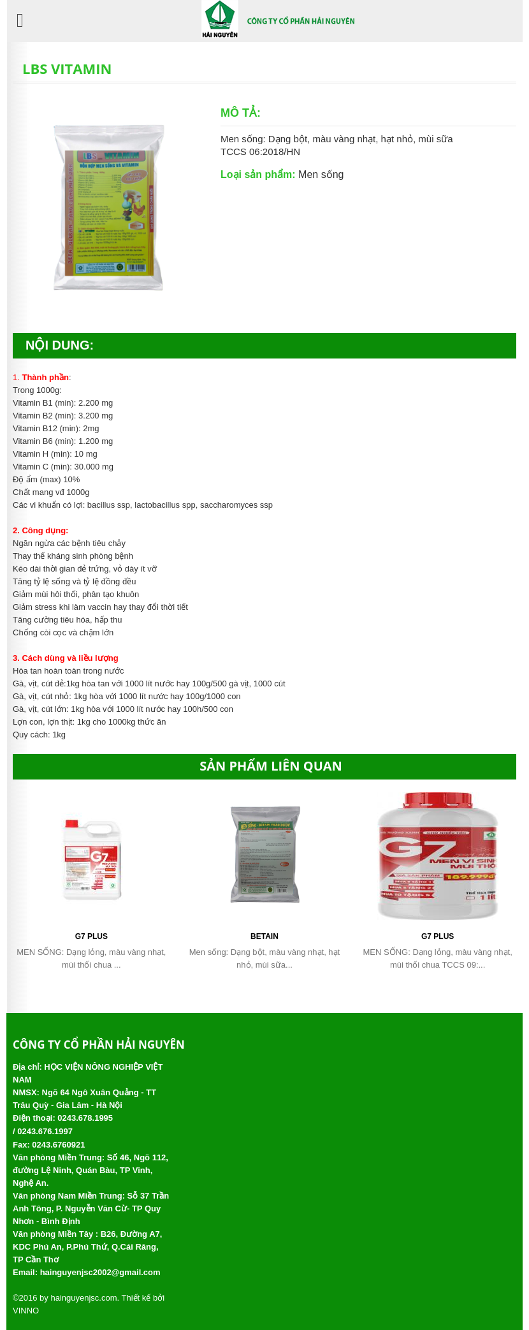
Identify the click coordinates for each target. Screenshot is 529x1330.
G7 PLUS (91, 936)
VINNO (26, 1310)
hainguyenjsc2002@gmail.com (100, 1272)
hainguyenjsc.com (83, 1298)
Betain (264, 936)
